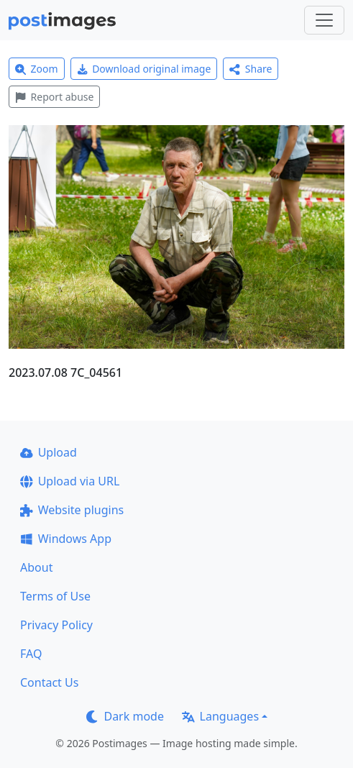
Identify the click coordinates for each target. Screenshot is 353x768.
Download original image (144, 69)
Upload (48, 452)
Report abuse (54, 97)
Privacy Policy (56, 625)
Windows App (65, 539)
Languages (220, 716)
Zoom (36, 69)
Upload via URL (69, 481)
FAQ (31, 654)
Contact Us (49, 682)
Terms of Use (55, 596)
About (36, 567)
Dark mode (125, 716)
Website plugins (72, 510)
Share (250, 69)
